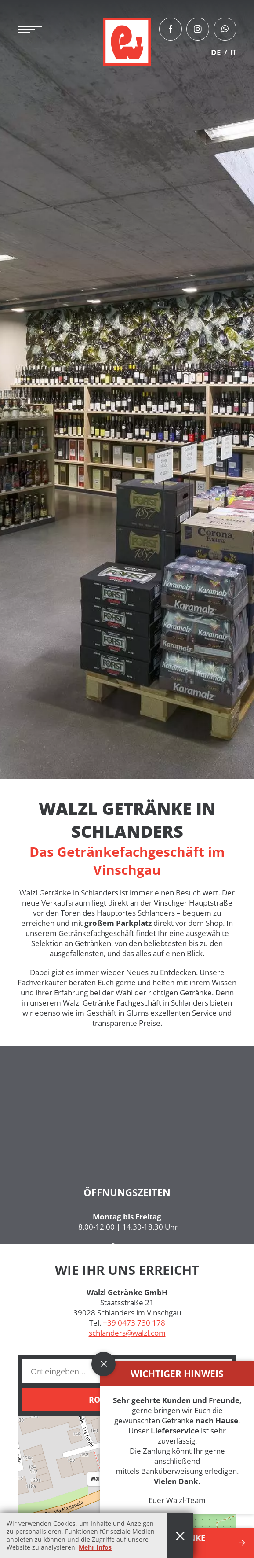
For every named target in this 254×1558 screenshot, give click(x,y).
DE (216, 52)
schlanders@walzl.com (127, 1333)
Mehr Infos (95, 1547)
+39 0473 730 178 (134, 1323)
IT (233, 52)
